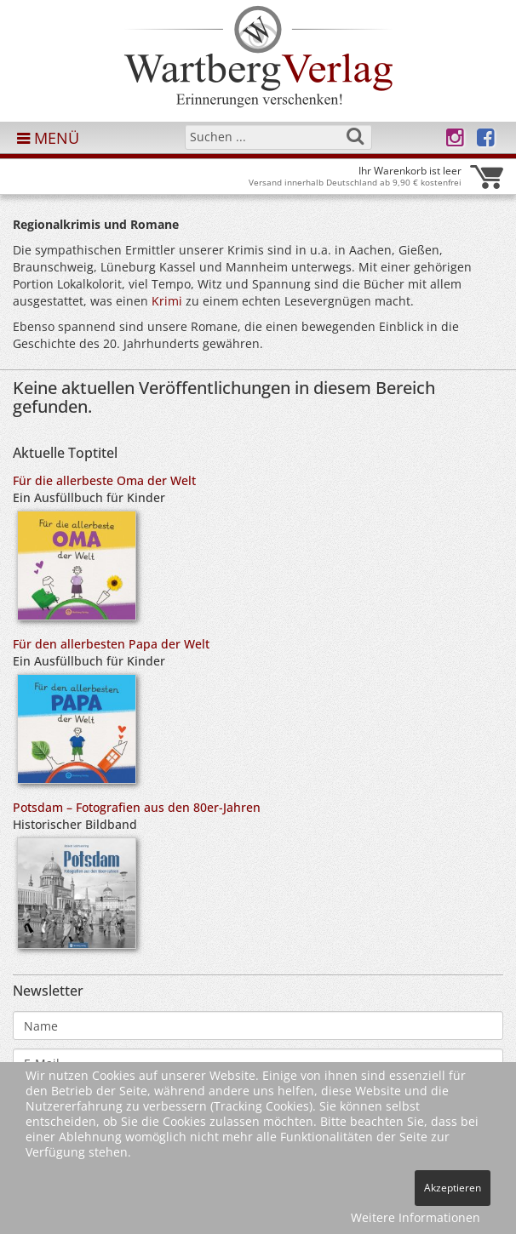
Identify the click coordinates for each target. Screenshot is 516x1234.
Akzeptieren (452, 1187)
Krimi (167, 301)
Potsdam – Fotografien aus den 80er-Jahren (137, 807)
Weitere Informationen (415, 1217)
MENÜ (48, 138)
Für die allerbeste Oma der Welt (104, 480)
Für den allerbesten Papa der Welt (111, 644)
